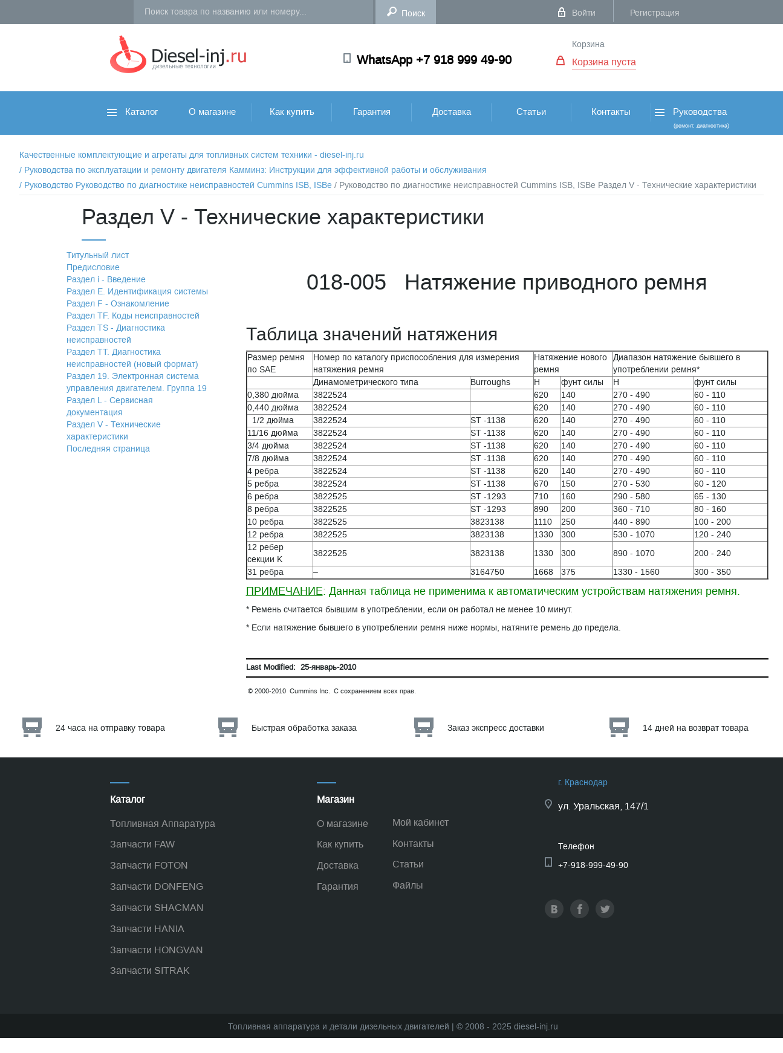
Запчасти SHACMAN (157, 907)
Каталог (132, 112)
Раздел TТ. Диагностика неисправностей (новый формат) (132, 358)
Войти (584, 13)
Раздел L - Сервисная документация (110, 406)
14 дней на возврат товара (696, 728)
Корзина (588, 44)
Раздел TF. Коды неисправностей (133, 316)
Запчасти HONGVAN (156, 950)
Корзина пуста (604, 62)
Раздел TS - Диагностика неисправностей (116, 334)
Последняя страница (108, 449)
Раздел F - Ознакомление (118, 303)
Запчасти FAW (142, 844)
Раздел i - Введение (106, 279)
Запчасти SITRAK (150, 970)
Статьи (531, 112)
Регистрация (655, 13)
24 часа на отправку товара (110, 728)
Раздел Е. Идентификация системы (137, 291)
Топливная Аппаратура (162, 823)
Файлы (407, 885)
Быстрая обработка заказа (304, 728)
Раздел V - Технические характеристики (114, 430)
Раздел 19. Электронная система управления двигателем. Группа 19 (137, 382)
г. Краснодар (583, 782)
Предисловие (93, 267)
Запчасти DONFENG (156, 886)
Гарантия (372, 112)
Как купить (292, 112)
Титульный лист (98, 255)
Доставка (451, 112)
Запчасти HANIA (147, 928)
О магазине (212, 112)
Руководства (690, 117)
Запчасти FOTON (149, 865)
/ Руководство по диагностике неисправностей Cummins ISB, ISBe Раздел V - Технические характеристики (545, 185)
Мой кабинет (420, 822)
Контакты (611, 112)
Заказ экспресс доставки (495, 728)
